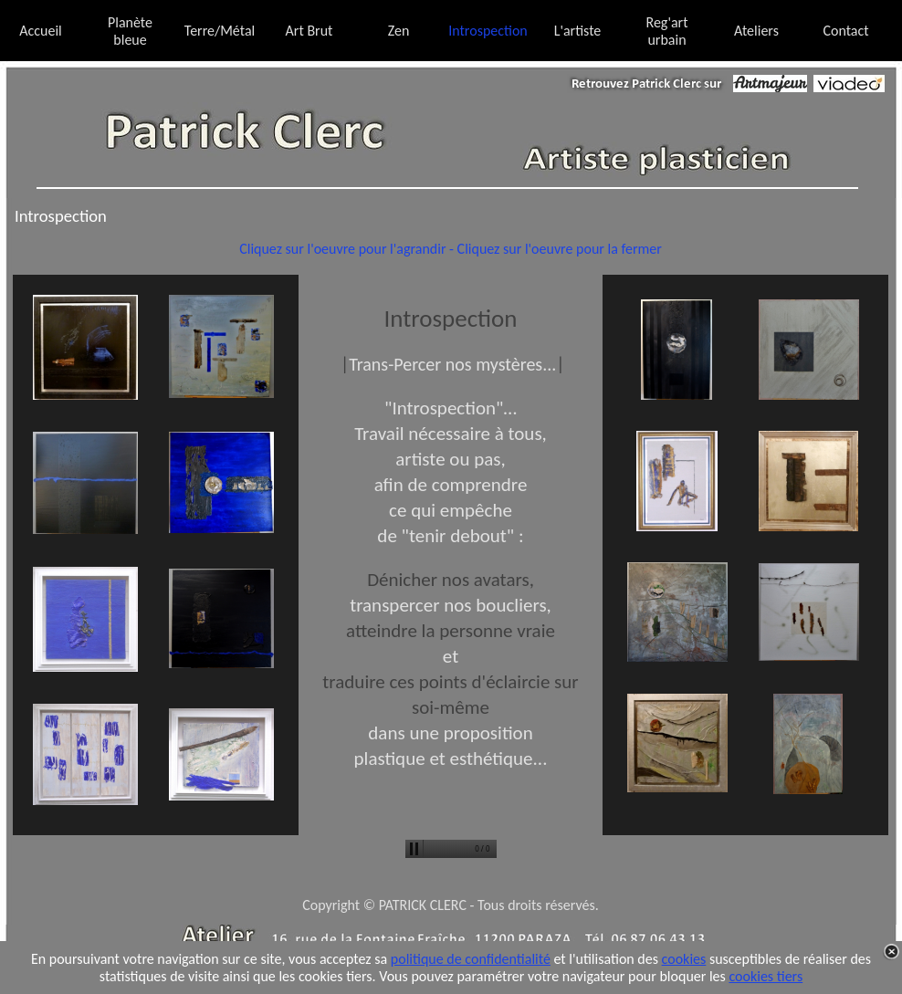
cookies (684, 959)
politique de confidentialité (471, 959)
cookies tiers (765, 976)
